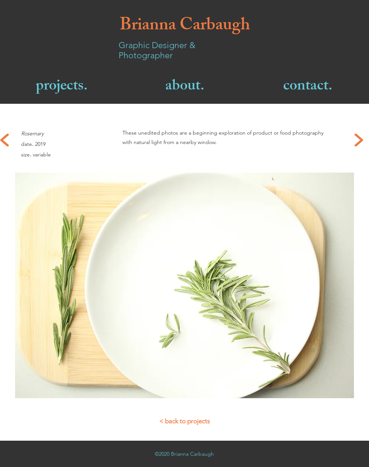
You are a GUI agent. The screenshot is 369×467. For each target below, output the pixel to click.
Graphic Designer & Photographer (157, 50)
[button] (184, 285)
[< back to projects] (184, 421)
